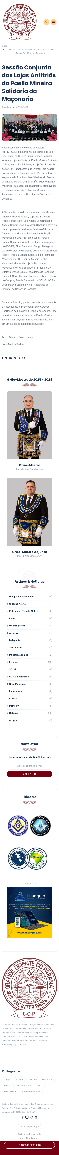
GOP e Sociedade (19, 676)
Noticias (13, 713)
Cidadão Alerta (17, 604)
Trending (6, 107)
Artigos (13, 720)
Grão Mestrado (17, 684)
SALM (12, 669)
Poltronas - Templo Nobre (23, 611)
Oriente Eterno (17, 625)
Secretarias (15, 647)
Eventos (13, 662)
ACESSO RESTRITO (29, 1145)
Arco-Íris (14, 633)
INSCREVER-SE (29, 774)
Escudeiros (15, 691)
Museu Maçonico (18, 654)
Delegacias (15, 640)
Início (4, 46)
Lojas (12, 618)
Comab (13, 698)
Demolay (14, 705)
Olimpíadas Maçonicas (21, 596)
